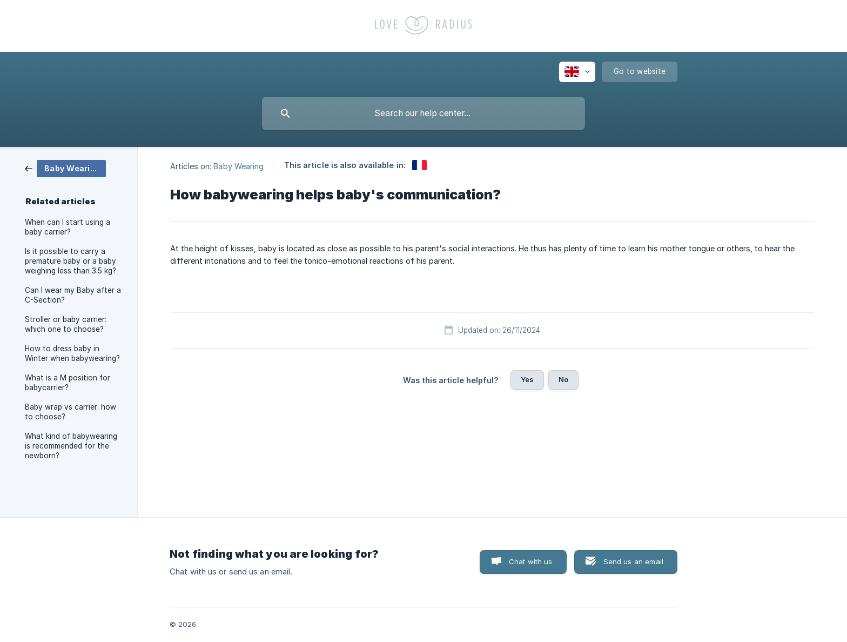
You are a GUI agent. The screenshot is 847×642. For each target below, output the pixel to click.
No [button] (563, 379)
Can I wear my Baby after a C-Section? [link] (73, 295)
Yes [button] (527, 379)
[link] (65, 168)
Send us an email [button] (633, 561)
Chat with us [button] (531, 561)
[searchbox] (423, 113)
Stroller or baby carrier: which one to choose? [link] (65, 324)
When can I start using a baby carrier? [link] (67, 227)
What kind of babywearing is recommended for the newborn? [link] (71, 446)
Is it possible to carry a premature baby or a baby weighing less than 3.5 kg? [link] (70, 261)
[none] (577, 72)
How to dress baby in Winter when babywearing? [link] (72, 353)
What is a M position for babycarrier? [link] (67, 382)
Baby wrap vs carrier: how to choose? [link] (70, 412)
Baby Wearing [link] (238, 165)
